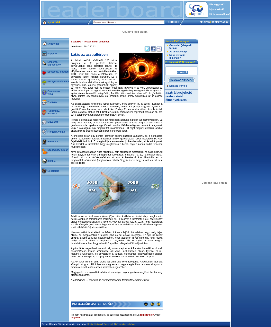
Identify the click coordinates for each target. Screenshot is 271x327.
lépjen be (76, 317)
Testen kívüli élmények (97, 41)
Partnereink (108, 324)
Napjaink (52, 53)
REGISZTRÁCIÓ (220, 22)
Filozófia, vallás (56, 131)
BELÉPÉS (205, 22)
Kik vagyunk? (217, 4)
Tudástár (52, 102)
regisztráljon (147, 315)
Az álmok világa (178, 51)
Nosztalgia (53, 171)
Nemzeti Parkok (178, 85)
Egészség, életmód (58, 71)
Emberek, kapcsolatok (54, 63)
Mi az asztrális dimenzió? (177, 56)
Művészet (53, 122)
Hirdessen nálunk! (219, 14)
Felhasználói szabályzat (125, 324)
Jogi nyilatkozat (95, 324)
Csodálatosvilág (54, 92)
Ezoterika (53, 141)
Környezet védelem (58, 81)
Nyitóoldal (53, 43)
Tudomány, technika (54, 112)
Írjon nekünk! (216, 9)
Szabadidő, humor (58, 150)
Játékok (52, 161)
